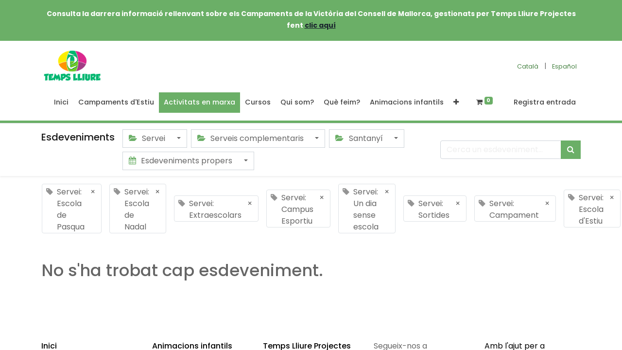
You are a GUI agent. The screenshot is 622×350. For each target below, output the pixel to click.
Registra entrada (545, 102)
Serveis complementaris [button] (251, 138)
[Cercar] (571, 149)
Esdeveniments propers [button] (181, 160)
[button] (456, 102)
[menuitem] (61, 102)
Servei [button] (148, 138)
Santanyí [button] (359, 138)
